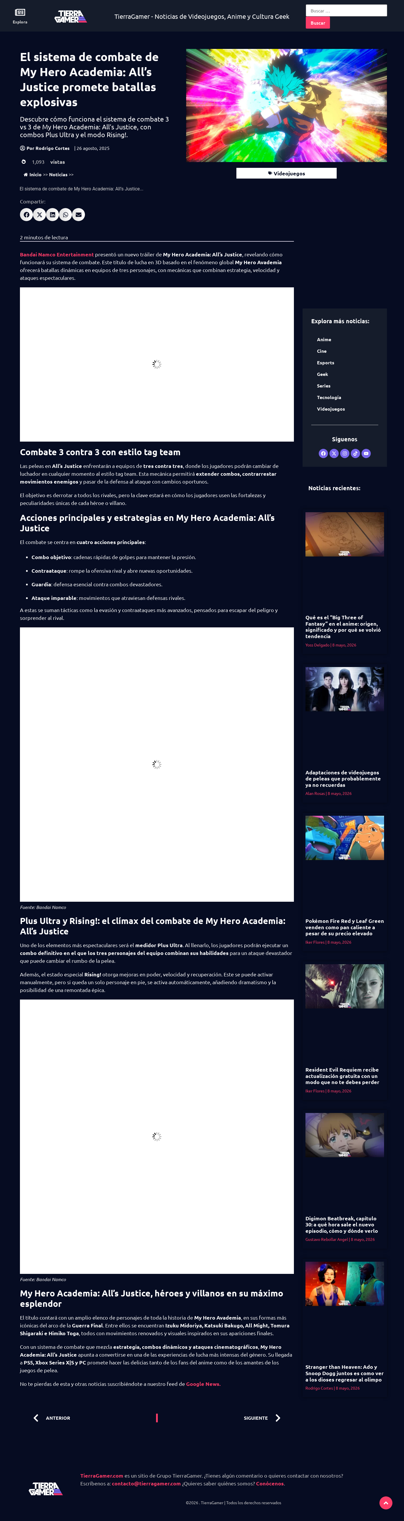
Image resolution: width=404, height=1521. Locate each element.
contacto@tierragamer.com (146, 1483)
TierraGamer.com (101, 1475)
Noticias (58, 174)
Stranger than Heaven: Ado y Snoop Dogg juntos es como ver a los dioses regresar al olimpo (344, 1372)
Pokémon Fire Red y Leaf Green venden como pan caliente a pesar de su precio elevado (344, 926)
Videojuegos (289, 173)
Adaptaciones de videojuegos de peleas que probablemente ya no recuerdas (343, 778)
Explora (20, 21)
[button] (26, 214)
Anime (324, 339)
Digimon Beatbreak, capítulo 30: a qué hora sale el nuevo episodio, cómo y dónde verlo (341, 1224)
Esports (325, 362)
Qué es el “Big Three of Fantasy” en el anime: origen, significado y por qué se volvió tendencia (343, 626)
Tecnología (329, 397)
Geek (322, 374)
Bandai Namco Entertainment (57, 254)
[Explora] (20, 12)
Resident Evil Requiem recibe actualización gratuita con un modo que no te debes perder (342, 1075)
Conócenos (270, 1483)
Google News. (203, 1383)
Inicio (33, 174)
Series (324, 386)
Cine (322, 351)
